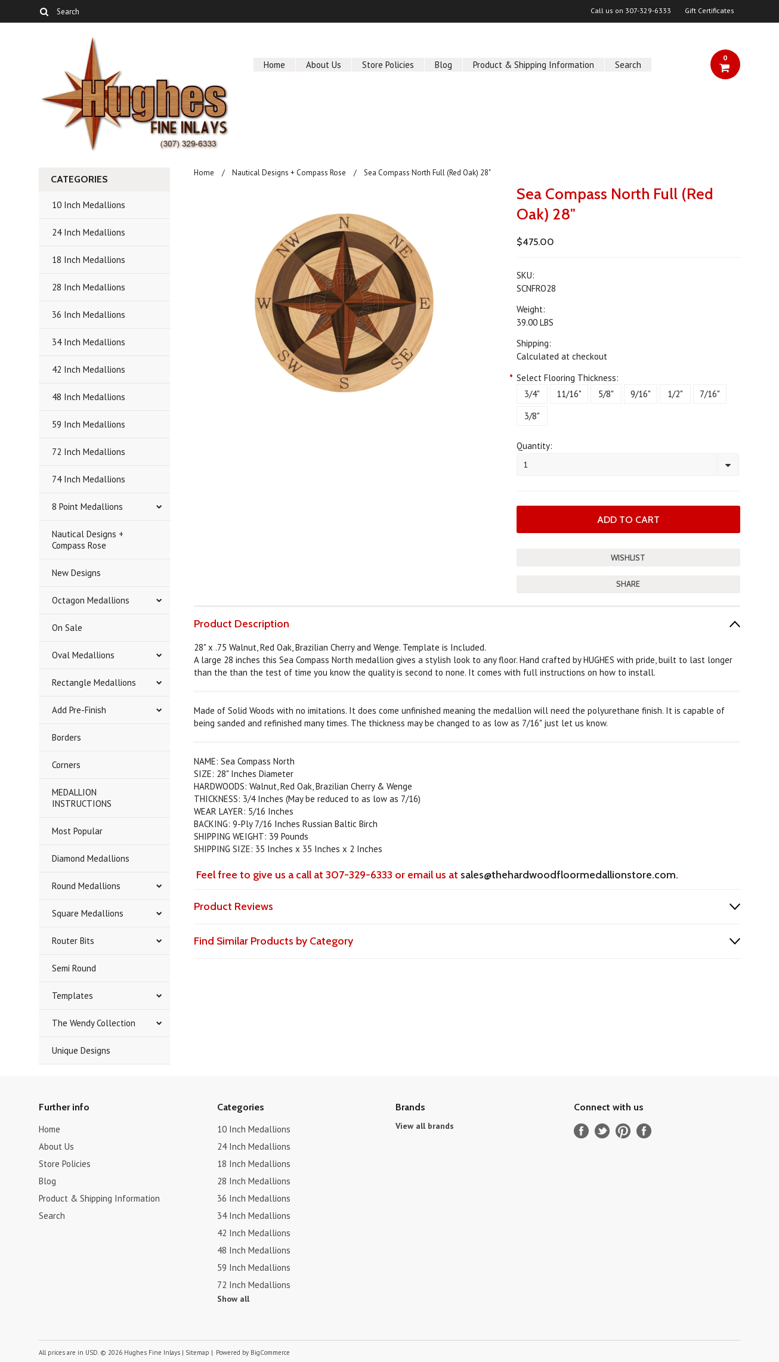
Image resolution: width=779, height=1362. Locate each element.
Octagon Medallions (90, 600)
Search (628, 64)
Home (274, 64)
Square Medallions (87, 913)
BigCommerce (270, 1352)
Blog (443, 64)
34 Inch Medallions (88, 342)
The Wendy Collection (93, 1023)
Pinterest (623, 1130)
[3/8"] (532, 416)
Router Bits (73, 940)
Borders (66, 737)
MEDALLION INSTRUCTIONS (82, 798)
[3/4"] (532, 394)
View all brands (424, 1125)
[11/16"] (569, 394)
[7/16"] (710, 394)
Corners (66, 764)
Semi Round (74, 968)
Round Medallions (86, 886)
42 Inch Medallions (88, 369)
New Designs (76, 572)
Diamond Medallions (90, 858)
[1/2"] (675, 394)
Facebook (581, 1130)
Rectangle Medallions (94, 682)
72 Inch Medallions (88, 451)
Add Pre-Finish (79, 710)
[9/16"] (640, 394)
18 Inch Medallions (88, 259)
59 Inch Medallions (88, 424)
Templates (72, 995)
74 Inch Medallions (88, 479)
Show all (233, 1298)
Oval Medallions (83, 655)
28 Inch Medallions (88, 287)
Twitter (602, 1130)
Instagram (643, 1130)
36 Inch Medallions (88, 314)
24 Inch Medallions (88, 232)
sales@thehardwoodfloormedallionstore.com (568, 874)
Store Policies (388, 64)
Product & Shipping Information (533, 64)
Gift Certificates (709, 11)
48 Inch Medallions (88, 397)
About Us (323, 64)
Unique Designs (81, 1050)
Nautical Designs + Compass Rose (87, 539)
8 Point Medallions (87, 506)
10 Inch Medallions (88, 205)
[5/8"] (606, 394)
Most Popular (77, 831)
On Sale (67, 627)
